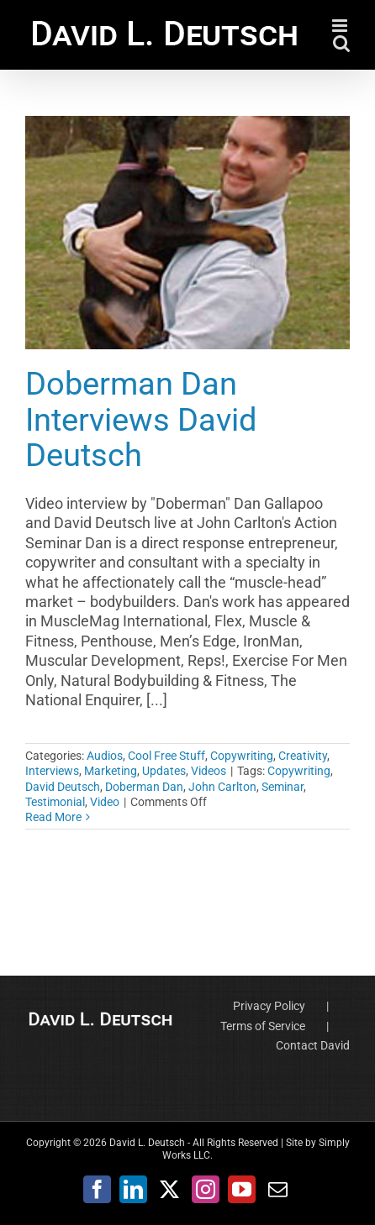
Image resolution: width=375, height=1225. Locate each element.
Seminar (282, 786)
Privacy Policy (269, 1006)
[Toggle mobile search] (341, 43)
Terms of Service (262, 1026)
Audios (105, 755)
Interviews (52, 770)
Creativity (302, 755)
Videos (208, 770)
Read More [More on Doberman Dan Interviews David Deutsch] (53, 817)
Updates (164, 770)
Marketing (110, 770)
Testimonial (55, 802)
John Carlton (222, 786)
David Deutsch (62, 786)
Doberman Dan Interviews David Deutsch (140, 419)
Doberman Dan (144, 786)
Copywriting (241, 755)
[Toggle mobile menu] (341, 25)
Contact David (313, 1045)
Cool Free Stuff (166, 755)
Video (104, 802)
